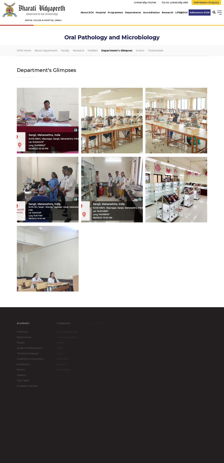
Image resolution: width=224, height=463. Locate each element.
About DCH (87, 12)
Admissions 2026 (199, 12)
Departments (133, 12)
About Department (46, 50)
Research (167, 12)
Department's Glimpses (116, 50)
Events (140, 50)
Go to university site (175, 2)
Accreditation (151, 12)
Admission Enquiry (206, 2)
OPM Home (24, 50)
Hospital (101, 12)
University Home (145, 2)
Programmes (115, 12)
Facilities (93, 50)
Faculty (65, 50)
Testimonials (155, 50)
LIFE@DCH (181, 12)
